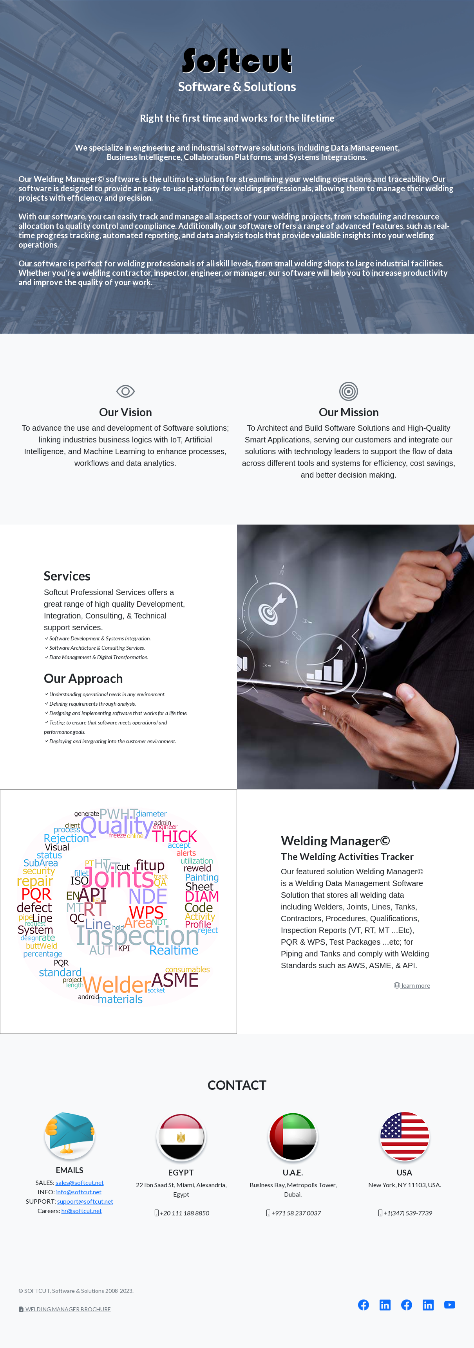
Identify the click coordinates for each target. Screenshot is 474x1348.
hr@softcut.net (82, 1210)
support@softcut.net (85, 1201)
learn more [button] (415, 985)
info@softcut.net (78, 1191)
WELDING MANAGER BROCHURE (64, 1309)
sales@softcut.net (80, 1182)
